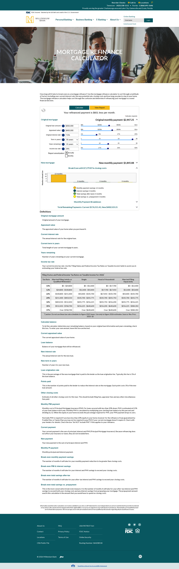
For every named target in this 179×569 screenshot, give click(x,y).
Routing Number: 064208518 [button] (90, 543)
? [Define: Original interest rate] (63, 135)
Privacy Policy (63, 531)
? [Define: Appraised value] (63, 130)
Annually (71, 153)
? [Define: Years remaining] (63, 144)
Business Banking (84, 19)
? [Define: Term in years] (63, 140)
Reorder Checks (118, 2)
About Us (114, 19)
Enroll (134, 23)
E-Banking (101, 19)
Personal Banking (64, 19)
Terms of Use (63, 537)
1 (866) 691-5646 (146, 5)
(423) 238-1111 (122, 5)
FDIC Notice (84, 531)
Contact (40, 531)
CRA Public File (43, 543)
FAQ (60, 526)
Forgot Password (128, 23)
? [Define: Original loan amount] (63, 126)
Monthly (70, 156)
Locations (41, 537)
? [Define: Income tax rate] (63, 149)
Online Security (85, 537)
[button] (89, 119)
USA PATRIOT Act (86, 526)
